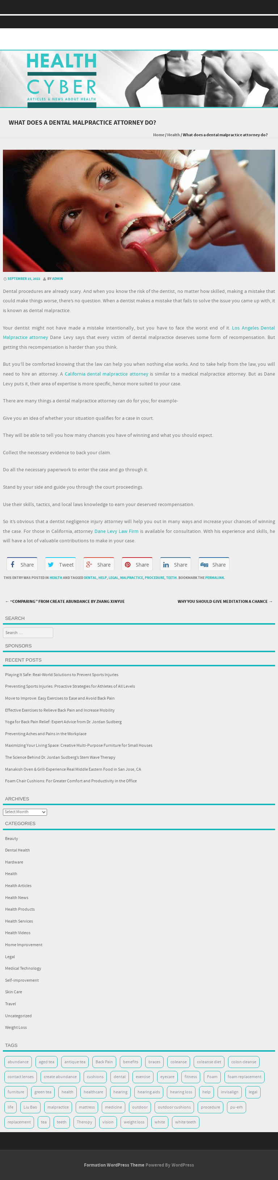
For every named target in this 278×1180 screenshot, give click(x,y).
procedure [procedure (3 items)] (210, 1107)
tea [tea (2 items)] (44, 1122)
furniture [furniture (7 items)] (16, 1092)
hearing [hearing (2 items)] (120, 1092)
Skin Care (13, 992)
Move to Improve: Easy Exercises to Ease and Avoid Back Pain (60, 698)
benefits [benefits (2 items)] (130, 1062)
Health (173, 135)
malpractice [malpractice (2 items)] (58, 1107)
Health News (16, 897)
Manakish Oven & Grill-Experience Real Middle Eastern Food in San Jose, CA (73, 769)
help (102, 577)
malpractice (131, 577)
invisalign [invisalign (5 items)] (230, 1092)
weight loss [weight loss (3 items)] (134, 1122)
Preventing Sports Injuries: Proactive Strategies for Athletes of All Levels (70, 686)
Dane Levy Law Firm (116, 531)
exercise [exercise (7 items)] (143, 1077)
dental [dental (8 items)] (120, 1077)
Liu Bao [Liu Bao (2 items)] (30, 1107)
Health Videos (17, 933)
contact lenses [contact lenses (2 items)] (21, 1077)
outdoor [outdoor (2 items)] (140, 1107)
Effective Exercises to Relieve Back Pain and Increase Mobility (60, 710)
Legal (10, 957)
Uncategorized (18, 1016)
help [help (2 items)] (206, 1092)
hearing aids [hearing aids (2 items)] (149, 1092)
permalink (214, 577)
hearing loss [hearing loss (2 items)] (181, 1092)
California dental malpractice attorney (106, 374)
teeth (171, 577)
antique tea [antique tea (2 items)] (74, 1062)
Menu (139, 22)
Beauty (11, 838)
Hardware (14, 862)
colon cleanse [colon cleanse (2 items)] (243, 1062)
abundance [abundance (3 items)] (18, 1062)
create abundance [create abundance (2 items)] (60, 1077)
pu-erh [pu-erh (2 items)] (236, 1107)
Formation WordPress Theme (114, 1165)
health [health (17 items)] (67, 1092)
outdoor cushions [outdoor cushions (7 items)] (174, 1107)
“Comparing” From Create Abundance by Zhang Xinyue (65, 602)
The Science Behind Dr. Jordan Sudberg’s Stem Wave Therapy (60, 757)
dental (90, 577)
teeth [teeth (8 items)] (62, 1122)
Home (158, 135)
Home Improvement (23, 945)
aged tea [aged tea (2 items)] (46, 1062)
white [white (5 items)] (160, 1122)
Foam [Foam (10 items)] (212, 1077)
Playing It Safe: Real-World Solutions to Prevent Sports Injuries (61, 675)
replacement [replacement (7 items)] (19, 1122)
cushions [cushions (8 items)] (95, 1077)
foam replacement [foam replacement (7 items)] (244, 1077)
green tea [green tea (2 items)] (42, 1092)
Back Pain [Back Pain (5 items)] (104, 1062)
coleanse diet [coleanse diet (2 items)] (209, 1062)
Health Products (20, 909)
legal (113, 577)
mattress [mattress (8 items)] (87, 1107)
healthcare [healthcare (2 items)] (93, 1092)
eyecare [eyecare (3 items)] (167, 1077)
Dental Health (17, 850)
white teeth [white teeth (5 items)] (185, 1122)
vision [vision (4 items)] (108, 1122)
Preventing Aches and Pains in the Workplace (46, 734)
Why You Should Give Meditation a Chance (225, 602)
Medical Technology (23, 968)
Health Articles (18, 886)
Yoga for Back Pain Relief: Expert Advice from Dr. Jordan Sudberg (63, 722)
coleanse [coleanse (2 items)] (178, 1062)
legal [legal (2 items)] (253, 1092)
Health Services (19, 921)
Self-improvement (22, 980)
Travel (10, 1004)
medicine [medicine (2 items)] (113, 1107)
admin (57, 278)
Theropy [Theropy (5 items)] (84, 1122)
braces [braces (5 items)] (154, 1062)
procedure (154, 577)
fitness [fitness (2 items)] (191, 1077)
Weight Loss (16, 1027)
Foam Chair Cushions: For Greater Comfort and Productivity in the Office (71, 781)
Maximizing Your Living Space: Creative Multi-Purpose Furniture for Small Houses (78, 745)
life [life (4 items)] (10, 1107)
